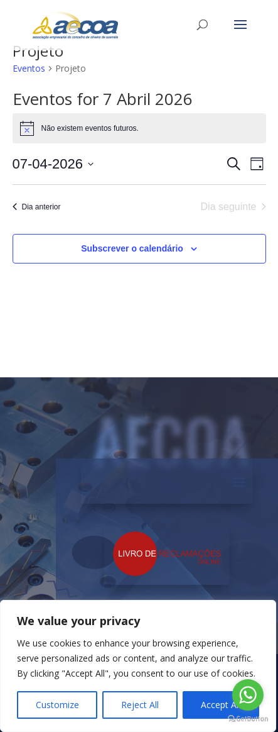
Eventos (29, 68)
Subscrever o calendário (132, 248)
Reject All (140, 705)
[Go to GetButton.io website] (248, 719)
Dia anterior (37, 206)
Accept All (220, 705)
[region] (138, 666)
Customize (57, 705)
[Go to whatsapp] (248, 695)
